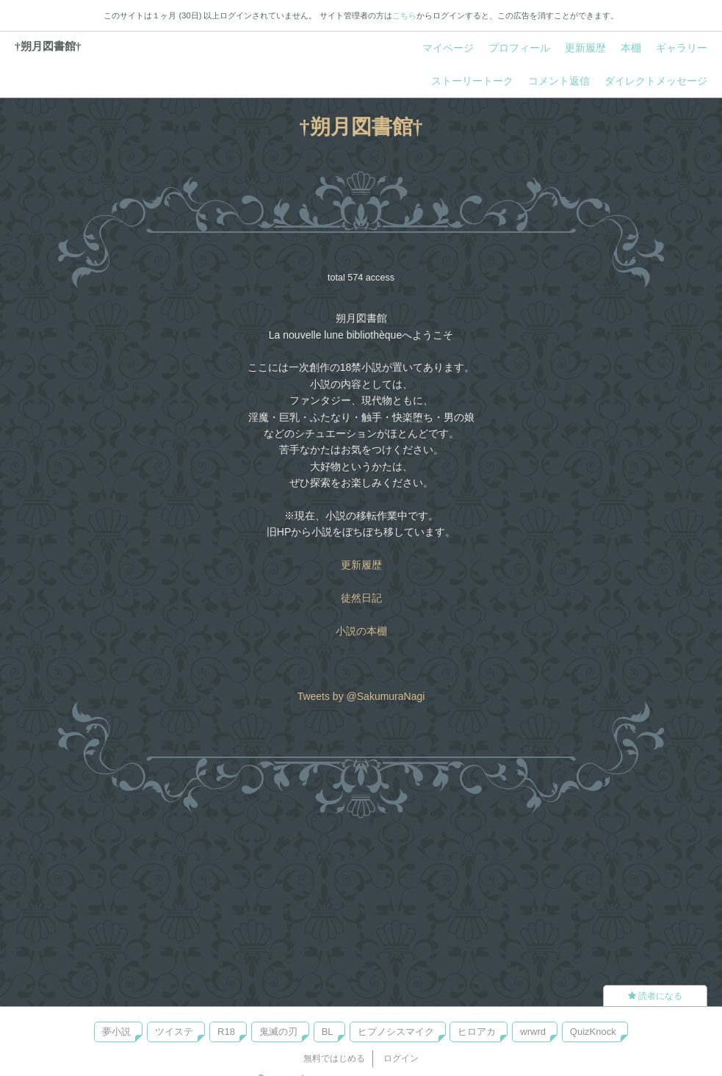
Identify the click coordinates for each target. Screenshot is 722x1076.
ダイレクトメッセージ (655, 81)
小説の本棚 (361, 631)
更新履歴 (585, 48)
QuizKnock (593, 1031)
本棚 (631, 48)
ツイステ (174, 1031)
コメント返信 (559, 81)
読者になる (655, 996)
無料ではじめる (334, 1058)
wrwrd (533, 1031)
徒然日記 (361, 598)
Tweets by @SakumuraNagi (361, 696)
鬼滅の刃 (278, 1031)
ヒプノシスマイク (396, 1031)
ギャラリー (681, 48)
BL (327, 1031)
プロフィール (519, 48)
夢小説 (116, 1031)
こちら (404, 15)
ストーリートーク (472, 81)
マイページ (448, 48)
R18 (226, 1031)
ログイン (401, 1058)
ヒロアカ (477, 1031)
